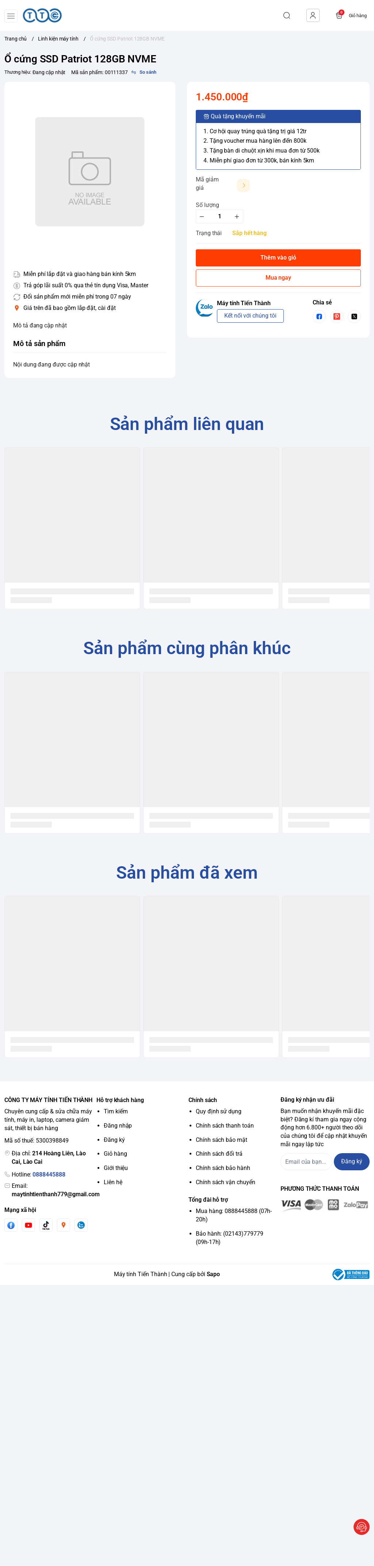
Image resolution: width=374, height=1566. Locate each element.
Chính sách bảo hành (223, 1167)
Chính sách (202, 1100)
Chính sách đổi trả (219, 1153)
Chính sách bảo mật (221, 1139)
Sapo (213, 1274)
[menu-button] (11, 16)
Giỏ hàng (115, 1153)
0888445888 (49, 1174)
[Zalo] (81, 1225)
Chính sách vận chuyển (225, 1182)
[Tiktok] (46, 1225)
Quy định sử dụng (218, 1111)
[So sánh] (143, 72)
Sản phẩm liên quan (187, 424)
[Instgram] (63, 1225)
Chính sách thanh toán (225, 1125)
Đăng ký (114, 1139)
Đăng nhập (118, 1125)
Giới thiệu (116, 1167)
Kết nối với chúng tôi (250, 315)
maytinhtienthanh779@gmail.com (56, 1194)
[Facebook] (11, 1225)
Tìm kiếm (116, 1111)
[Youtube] (28, 1225)
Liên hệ (113, 1182)
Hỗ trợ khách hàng (120, 1100)
